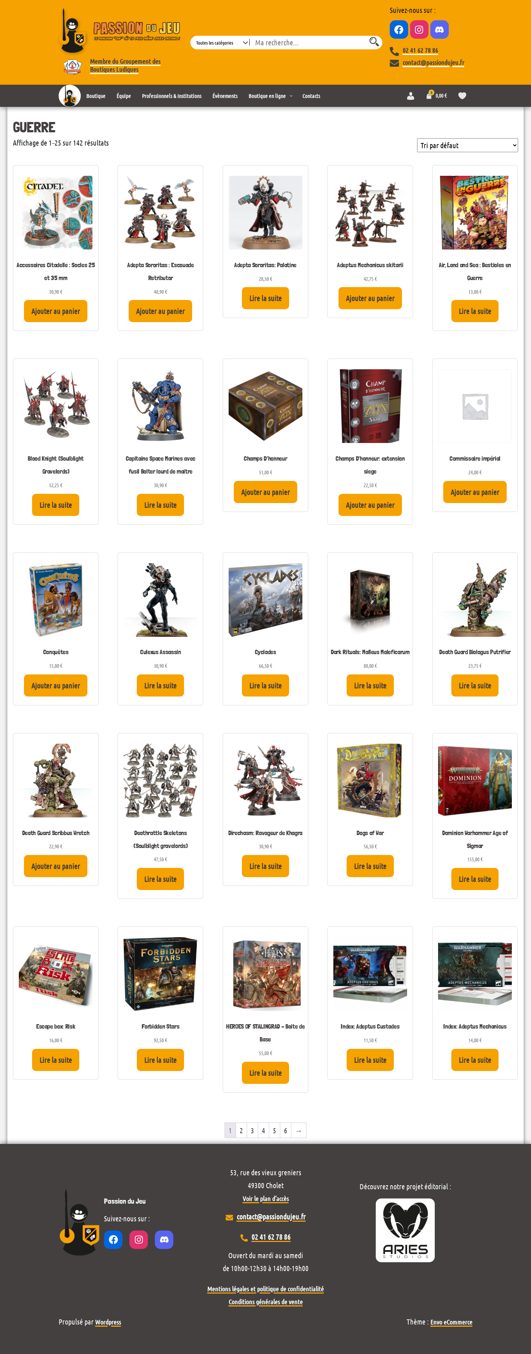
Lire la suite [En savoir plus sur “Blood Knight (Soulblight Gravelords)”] (55, 504)
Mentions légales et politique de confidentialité (265, 1289)
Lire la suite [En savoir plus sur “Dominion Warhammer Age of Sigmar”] (475, 879)
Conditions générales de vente (266, 1302)
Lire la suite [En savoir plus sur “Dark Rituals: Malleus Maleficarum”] (370, 685)
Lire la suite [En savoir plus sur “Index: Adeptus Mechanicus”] (475, 1059)
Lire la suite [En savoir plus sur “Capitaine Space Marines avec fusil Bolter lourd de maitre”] (160, 504)
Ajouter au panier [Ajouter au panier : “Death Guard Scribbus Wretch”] (55, 866)
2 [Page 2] (241, 1130)
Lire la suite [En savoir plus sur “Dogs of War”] (370, 866)
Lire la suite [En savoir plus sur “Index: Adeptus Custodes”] (370, 1059)
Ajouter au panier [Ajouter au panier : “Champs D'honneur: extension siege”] (370, 504)
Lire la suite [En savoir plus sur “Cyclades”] (265, 685)
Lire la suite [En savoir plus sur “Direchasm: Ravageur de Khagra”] (265, 866)
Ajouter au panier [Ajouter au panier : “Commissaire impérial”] (475, 492)
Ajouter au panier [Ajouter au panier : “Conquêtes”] (55, 685)
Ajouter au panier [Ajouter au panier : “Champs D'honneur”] (265, 492)
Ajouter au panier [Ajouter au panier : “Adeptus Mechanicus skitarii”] (370, 298)
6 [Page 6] (285, 1130)
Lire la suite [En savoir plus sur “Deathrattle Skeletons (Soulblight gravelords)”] (160, 879)
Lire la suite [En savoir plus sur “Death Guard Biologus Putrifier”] (475, 685)
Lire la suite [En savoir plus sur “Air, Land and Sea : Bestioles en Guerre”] (475, 311)
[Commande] (467, 145)
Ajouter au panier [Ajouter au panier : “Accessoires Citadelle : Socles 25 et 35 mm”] (55, 311)
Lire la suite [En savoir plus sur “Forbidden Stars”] (160, 1059)
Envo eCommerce (451, 1322)
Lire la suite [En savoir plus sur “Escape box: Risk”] (55, 1059)
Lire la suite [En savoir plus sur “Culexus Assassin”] (160, 685)
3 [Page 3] (252, 1130)
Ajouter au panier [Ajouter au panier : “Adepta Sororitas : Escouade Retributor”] (160, 311)
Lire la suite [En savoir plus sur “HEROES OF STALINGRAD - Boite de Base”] (265, 1072)
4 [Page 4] (263, 1130)
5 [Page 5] (274, 1130)
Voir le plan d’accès (266, 1198)
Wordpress (108, 1322)
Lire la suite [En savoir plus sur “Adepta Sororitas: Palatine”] (265, 298)
